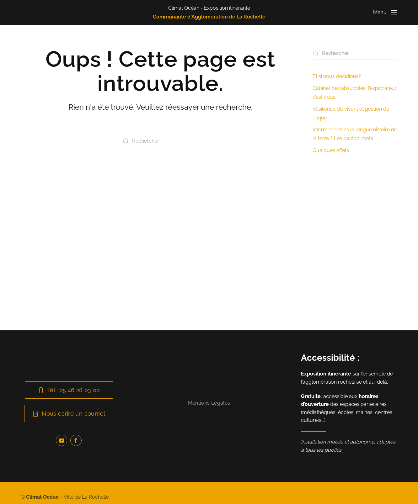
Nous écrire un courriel (68, 413)
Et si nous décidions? (337, 76)
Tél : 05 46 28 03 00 (69, 390)
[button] (385, 12)
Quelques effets (331, 150)
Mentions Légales (209, 403)
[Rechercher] (160, 141)
